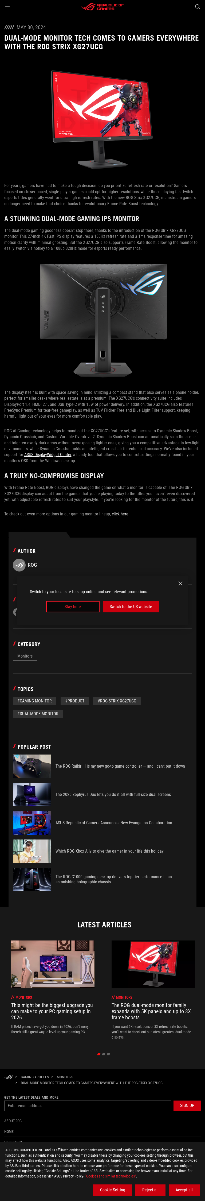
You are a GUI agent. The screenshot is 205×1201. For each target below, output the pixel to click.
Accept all (184, 1189)
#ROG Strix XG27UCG (117, 701)
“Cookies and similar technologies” (110, 1176)
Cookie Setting (112, 1189)
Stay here (73, 606)
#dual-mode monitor (37, 713)
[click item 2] (108, 1054)
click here (120, 513)
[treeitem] (53, 990)
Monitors (25, 656)
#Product (74, 701)
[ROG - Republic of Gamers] (102, 7)
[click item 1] (103, 1054)
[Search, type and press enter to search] (197, 6)
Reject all (150, 1189)
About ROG (13, 1121)
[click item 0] (99, 1054)
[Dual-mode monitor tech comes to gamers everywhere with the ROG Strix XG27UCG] (92, 1083)
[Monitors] (65, 1077)
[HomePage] (8, 1077)
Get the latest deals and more (31, 1097)
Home (9, 1131)
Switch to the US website (131, 606)
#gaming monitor (34, 701)
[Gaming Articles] (35, 1077)
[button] (7, 6)
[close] (180, 583)
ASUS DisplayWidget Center (47, 454)
